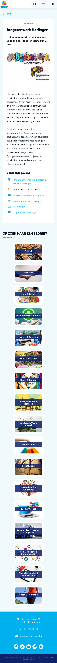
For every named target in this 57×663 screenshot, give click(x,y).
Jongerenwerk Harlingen (25, 212)
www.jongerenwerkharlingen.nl (28, 201)
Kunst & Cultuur (28, 380)
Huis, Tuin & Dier (28, 359)
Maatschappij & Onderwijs (28, 489)
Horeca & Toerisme (28, 337)
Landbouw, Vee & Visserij (28, 424)
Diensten (28, 273)
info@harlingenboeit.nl (31, 636)
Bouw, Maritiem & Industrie (28, 403)
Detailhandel (28, 444)
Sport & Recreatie (28, 595)
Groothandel (28, 466)
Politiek (28, 251)
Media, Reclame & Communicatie (28, 553)
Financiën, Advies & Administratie (28, 574)
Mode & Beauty (28, 294)
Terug (8, 14)
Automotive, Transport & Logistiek (28, 531)
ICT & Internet (28, 509)
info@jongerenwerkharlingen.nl (28, 195)
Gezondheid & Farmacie (28, 316)
